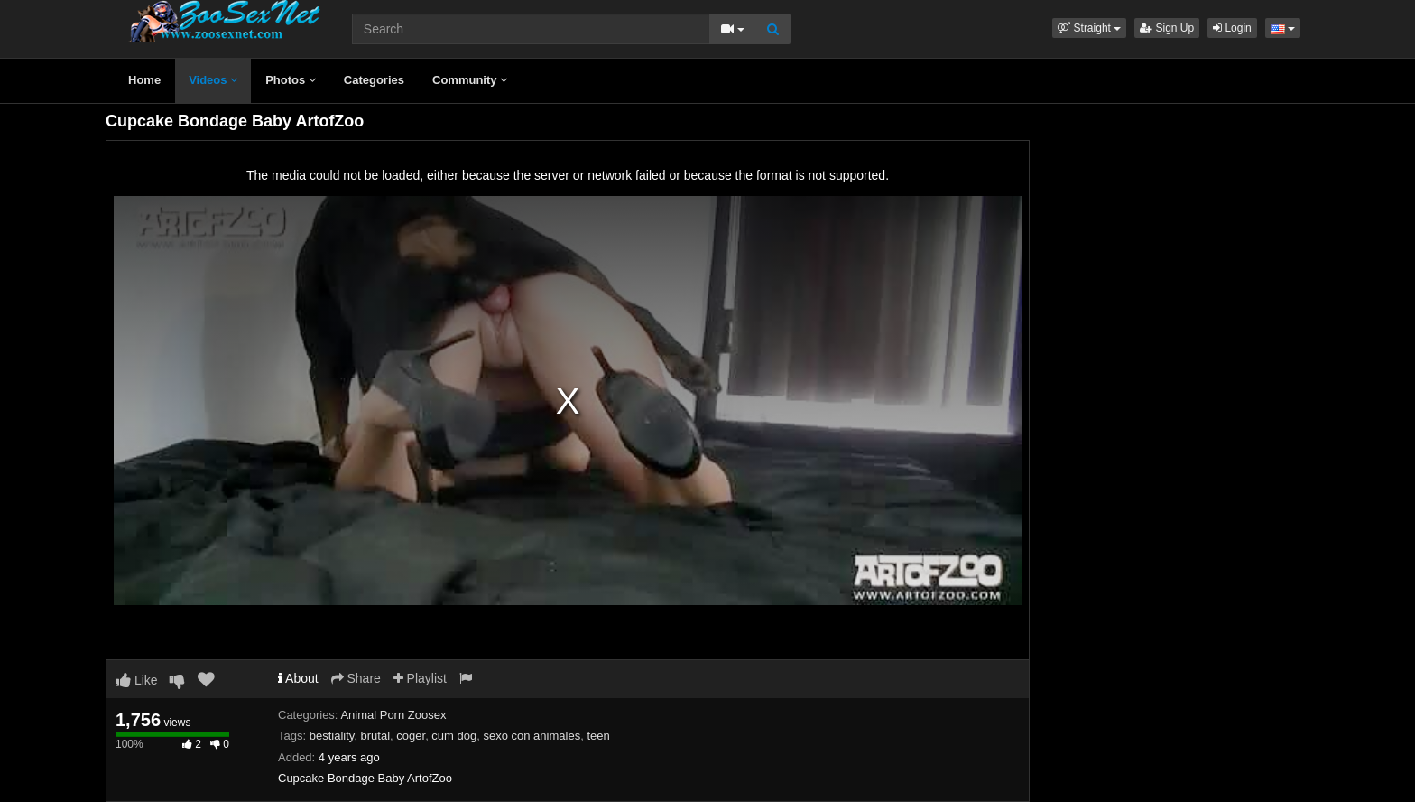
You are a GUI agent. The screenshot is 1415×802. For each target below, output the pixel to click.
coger (410, 735)
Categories (374, 80)
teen (598, 735)
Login (1232, 28)
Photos (290, 80)
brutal (376, 735)
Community (469, 80)
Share (356, 678)
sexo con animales (531, 735)
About (298, 678)
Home (144, 80)
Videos (213, 80)
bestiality (332, 735)
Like (137, 680)
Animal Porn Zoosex (393, 715)
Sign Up (1167, 28)
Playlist (420, 678)
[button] (1089, 28)
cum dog (453, 735)
